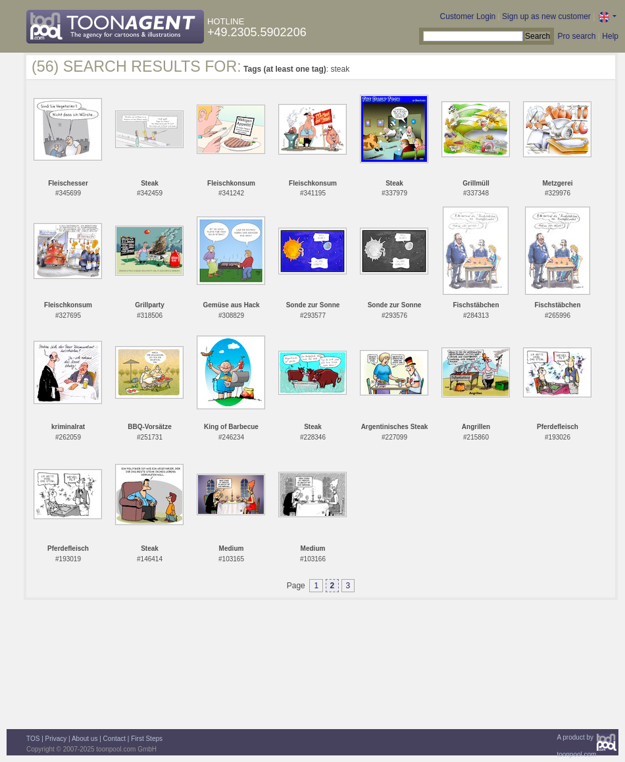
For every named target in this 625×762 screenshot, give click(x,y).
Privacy (56, 738)
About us (84, 738)
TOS (32, 738)
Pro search (576, 36)
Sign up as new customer (546, 16)
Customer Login (468, 16)
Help (610, 36)
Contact (114, 738)
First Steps (146, 738)
